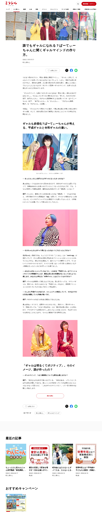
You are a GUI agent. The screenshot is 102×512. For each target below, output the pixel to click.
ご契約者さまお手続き (90, 9)
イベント (44, 9)
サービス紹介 (65, 9)
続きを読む (50, 396)
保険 (37, 9)
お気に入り (54, 70)
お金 (30, 9)
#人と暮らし (40, 413)
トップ (8, 9)
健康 (24, 9)
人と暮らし (16, 9)
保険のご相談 (76, 9)
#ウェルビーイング (54, 413)
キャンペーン (54, 9)
